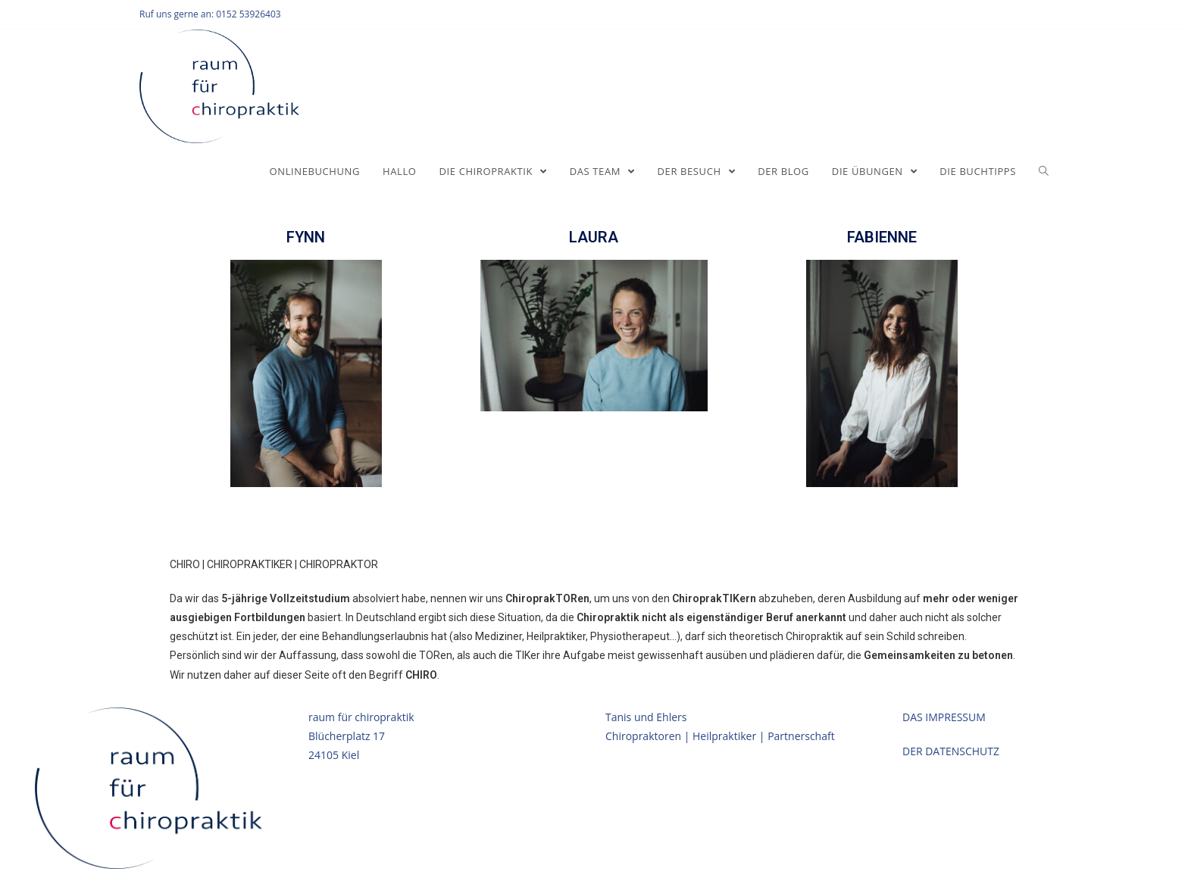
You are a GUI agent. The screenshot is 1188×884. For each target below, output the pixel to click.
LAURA (593, 237)
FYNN (305, 237)
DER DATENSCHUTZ (950, 751)
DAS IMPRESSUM (944, 717)
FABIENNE (882, 237)
